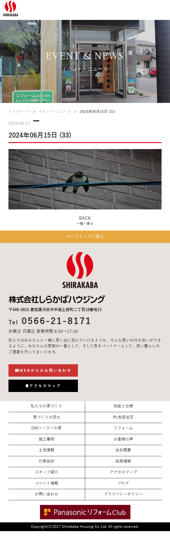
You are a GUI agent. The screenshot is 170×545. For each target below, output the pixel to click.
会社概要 (123, 450)
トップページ (19, 112)
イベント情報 (46, 483)
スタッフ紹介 (46, 472)
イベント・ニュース (55, 112)
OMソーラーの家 (46, 428)
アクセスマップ (123, 472)
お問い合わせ (46, 494)
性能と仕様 (123, 406)
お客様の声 (123, 439)
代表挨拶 (46, 461)
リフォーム (123, 428)
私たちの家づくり (46, 406)
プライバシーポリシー (123, 494)
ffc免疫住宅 (123, 417)
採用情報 (123, 461)
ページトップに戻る (85, 236)
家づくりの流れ (46, 417)
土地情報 (46, 450)
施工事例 (46, 439)
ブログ (123, 483)
